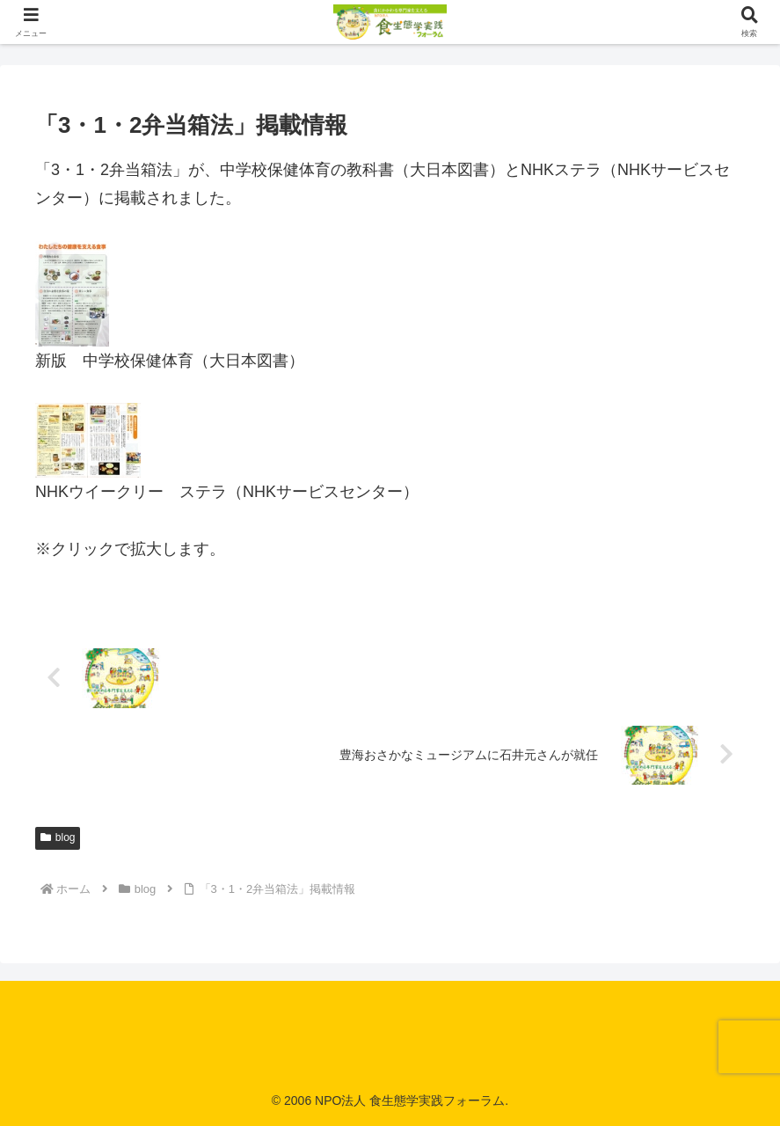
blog (57, 837)
